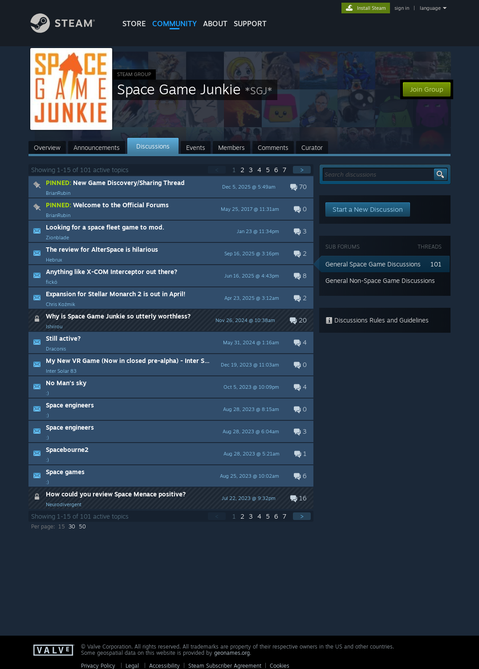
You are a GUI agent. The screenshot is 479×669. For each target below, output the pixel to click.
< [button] (217, 169)
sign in (401, 8)
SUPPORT (250, 23)
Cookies (279, 665)
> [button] (302, 169)
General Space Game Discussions (373, 264)
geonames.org (232, 652)
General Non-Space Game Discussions (380, 280)
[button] (170, 186)
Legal (132, 665)
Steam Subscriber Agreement (224, 665)
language (430, 8)
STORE (134, 23)
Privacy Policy (98, 665)
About (215, 23)
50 (82, 526)
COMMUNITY (174, 23)
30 (72, 526)
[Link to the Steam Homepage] (69, 30)
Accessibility (164, 665)
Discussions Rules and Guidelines (377, 320)
